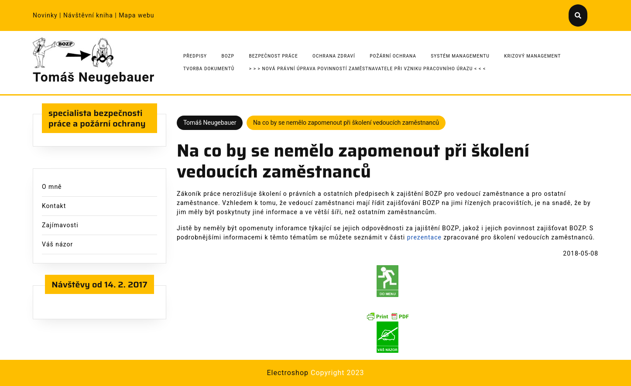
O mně (52, 186)
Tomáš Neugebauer (93, 77)
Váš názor (57, 244)
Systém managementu (460, 56)
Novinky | (48, 15)
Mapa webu (136, 15)
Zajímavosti (60, 225)
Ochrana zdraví (333, 56)
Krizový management (532, 56)
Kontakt (54, 206)
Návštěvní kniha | (91, 15)
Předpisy (195, 56)
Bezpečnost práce (273, 56)
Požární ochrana (393, 56)
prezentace (424, 237)
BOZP (228, 56)
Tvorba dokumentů (208, 69)
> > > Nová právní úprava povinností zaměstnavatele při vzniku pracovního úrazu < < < (367, 69)
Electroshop (288, 373)
